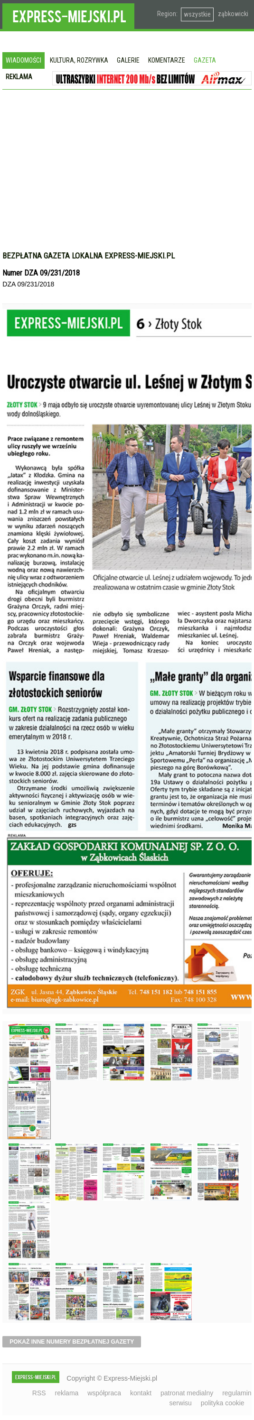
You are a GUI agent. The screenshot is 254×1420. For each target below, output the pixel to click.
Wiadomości (23, 60)
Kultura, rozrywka (79, 60)
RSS (39, 1393)
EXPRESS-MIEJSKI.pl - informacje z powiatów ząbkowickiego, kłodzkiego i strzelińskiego (68, 14)
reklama (67, 1393)
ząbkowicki (233, 14)
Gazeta (205, 60)
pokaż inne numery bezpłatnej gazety (71, 1341)
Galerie (128, 60)
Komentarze (166, 60)
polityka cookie (223, 1403)
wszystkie (197, 14)
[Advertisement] (126, 175)
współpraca (104, 1393)
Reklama (19, 77)
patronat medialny (186, 1393)
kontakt (140, 1393)
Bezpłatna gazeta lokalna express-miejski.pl (88, 255)
